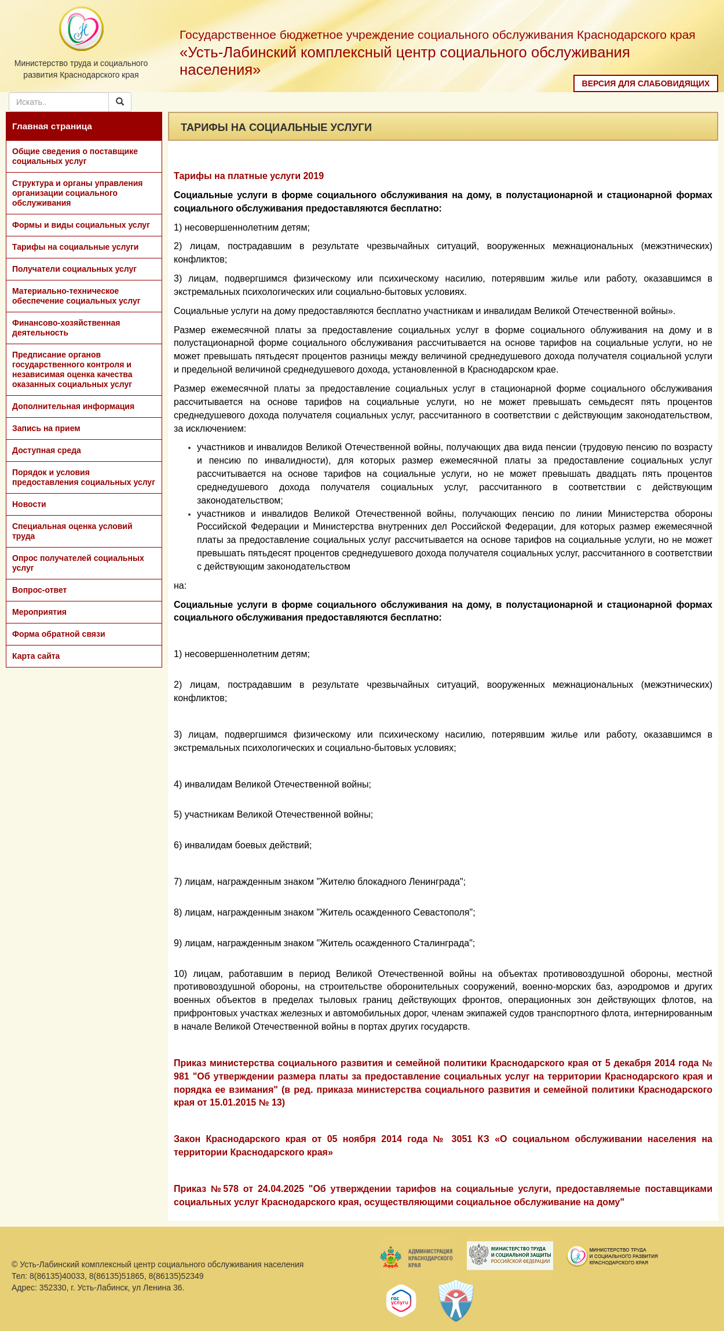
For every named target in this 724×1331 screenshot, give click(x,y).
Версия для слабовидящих (646, 83)
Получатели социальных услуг (74, 269)
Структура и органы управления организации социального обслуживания (77, 192)
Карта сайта (36, 656)
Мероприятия (39, 612)
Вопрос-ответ (39, 590)
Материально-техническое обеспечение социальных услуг (76, 295)
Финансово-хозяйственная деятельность (66, 327)
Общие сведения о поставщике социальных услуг (75, 156)
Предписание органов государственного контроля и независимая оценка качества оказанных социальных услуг (72, 369)
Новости (29, 504)
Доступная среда (46, 450)
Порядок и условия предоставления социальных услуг (83, 477)
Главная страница (52, 126)
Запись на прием (46, 428)
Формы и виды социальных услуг (81, 224)
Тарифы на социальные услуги (75, 246)
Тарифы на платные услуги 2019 (249, 176)
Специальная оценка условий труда (72, 531)
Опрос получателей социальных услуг (78, 562)
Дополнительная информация (73, 406)
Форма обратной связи (58, 634)
